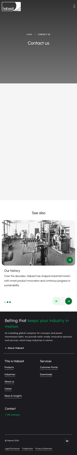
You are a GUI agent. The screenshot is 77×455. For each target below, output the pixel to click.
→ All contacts (12, 414)
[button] (5, 302)
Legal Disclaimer (12, 448)
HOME (29, 34)
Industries (10, 374)
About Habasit (16, 348)
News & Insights (13, 395)
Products (9, 367)
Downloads (46, 374)
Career (8, 388)
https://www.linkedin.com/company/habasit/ (67, 441)
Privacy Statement (43, 448)
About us (9, 381)
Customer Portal (49, 367)
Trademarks (27, 448)
